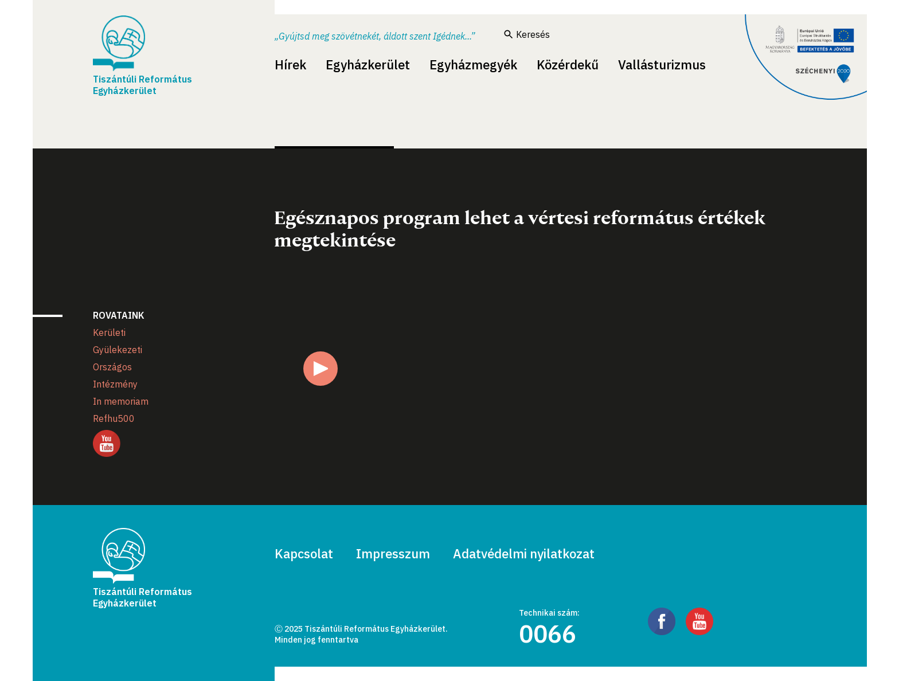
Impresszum (393, 553)
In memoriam (120, 401)
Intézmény (115, 384)
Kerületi (109, 332)
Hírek (290, 64)
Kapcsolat (304, 553)
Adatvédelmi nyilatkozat (524, 553)
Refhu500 (114, 418)
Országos (112, 367)
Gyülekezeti (117, 349)
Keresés (527, 34)
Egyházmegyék (473, 64)
